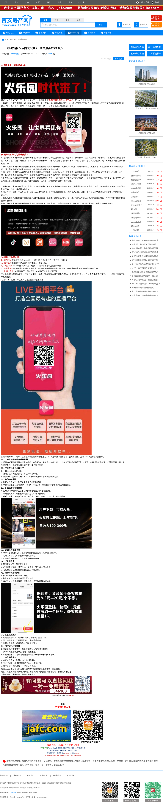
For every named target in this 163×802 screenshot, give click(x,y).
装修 (70, 2)
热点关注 (8, 33)
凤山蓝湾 (135, 226)
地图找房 (126, 25)
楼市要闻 (40, 33)
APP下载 (81, 2)
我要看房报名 (154, 53)
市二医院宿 (136, 201)
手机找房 (143, 25)
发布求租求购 (137, 53)
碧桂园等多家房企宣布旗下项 (145, 260)
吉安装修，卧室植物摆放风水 (145, 295)
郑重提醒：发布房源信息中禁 (145, 240)
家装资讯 (57, 33)
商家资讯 (106, 33)
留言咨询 (70, 776)
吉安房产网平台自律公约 (143, 288)
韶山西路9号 (136, 205)
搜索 (100, 25)
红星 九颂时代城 (151, 108)
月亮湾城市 (136, 213)
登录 (142, 2)
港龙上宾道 (136, 184)
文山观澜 (151, 84)
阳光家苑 (135, 171)
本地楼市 (24, 33)
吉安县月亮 (136, 222)
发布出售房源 (137, 47)
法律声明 (17, 776)
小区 (38, 2)
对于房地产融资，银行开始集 (145, 280)
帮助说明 (4, 776)
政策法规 (73, 33)
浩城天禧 (151, 133)
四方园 (134, 209)
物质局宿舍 (136, 176)
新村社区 (135, 197)
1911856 (13, 792)
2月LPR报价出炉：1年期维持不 (146, 284)
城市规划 (89, 33)
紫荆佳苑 (135, 192)
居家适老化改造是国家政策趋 (145, 256)
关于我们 (30, 776)
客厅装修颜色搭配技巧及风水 (145, 292)
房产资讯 (14, 39)
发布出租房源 (154, 47)
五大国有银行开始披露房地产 (145, 272)
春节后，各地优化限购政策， (145, 244)
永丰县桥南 (136, 188)
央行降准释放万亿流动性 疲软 (145, 264)
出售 (16, 2)
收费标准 (44, 776)
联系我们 (57, 776)
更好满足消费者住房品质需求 (145, 252)
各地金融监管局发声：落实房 (145, 276)
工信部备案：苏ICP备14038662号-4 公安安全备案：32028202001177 (24, 797)
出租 (27, 2)
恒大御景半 (136, 180)
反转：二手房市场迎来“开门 (144, 268)
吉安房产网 (44, 748)
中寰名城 (135, 230)
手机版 (157, 2)
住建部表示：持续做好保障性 (145, 248)
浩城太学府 (151, 158)
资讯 (59, 2)
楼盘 (49, 2)
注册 (147, 2)
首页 (5, 2)
